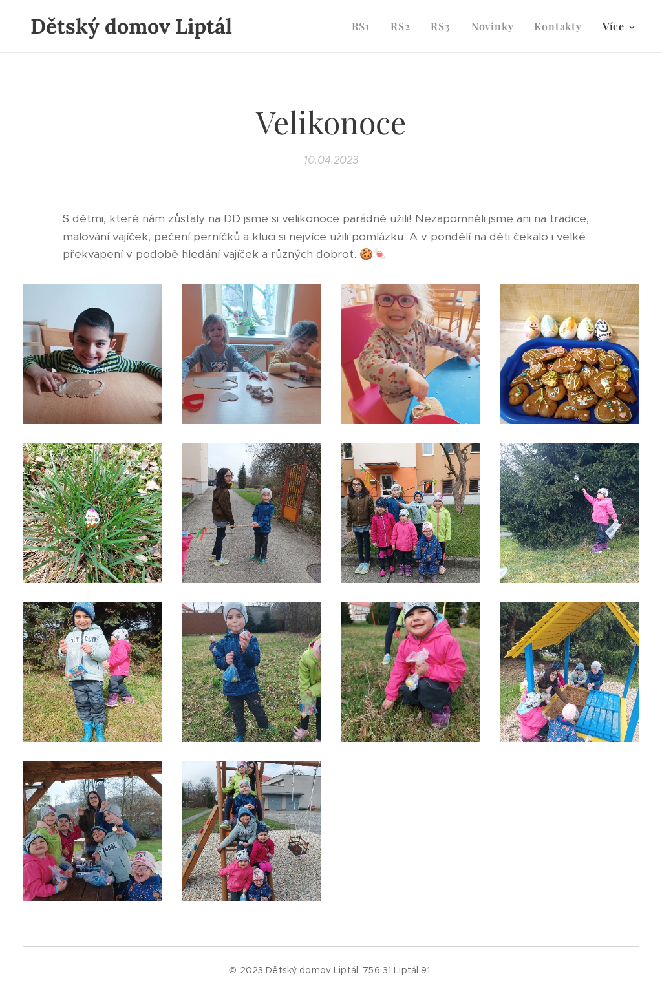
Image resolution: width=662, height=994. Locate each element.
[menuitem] (364, 26)
